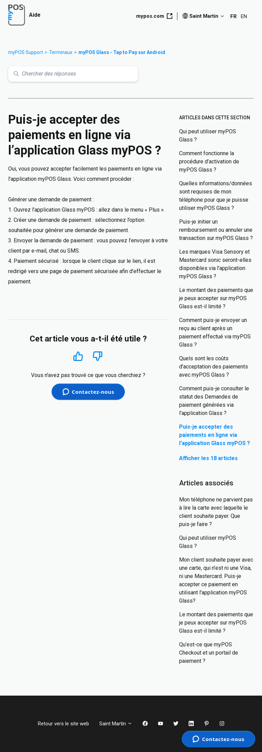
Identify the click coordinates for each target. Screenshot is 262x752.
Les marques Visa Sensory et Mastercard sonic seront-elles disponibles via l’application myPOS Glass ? (215, 264)
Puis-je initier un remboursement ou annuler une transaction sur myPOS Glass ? (216, 229)
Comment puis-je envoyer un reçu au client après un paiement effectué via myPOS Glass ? (215, 332)
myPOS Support (25, 52)
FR (233, 16)
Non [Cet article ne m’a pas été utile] (97, 356)
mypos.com (154, 16)
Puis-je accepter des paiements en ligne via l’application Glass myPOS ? (214, 435)
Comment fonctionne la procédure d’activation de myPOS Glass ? (209, 161)
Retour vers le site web (63, 724)
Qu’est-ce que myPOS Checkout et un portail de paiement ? (208, 652)
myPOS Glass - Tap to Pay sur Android (121, 52)
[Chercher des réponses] (73, 74)
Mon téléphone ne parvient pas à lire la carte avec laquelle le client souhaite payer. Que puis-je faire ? (216, 511)
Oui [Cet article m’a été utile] (78, 356)
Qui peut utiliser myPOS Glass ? (207, 135)
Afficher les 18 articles (208, 458)
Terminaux (60, 52)
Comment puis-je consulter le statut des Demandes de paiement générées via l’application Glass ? (214, 400)
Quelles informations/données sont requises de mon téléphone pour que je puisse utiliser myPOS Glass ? (215, 195)
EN (244, 16)
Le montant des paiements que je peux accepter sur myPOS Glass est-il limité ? (216, 298)
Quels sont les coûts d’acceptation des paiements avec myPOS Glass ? (213, 366)
